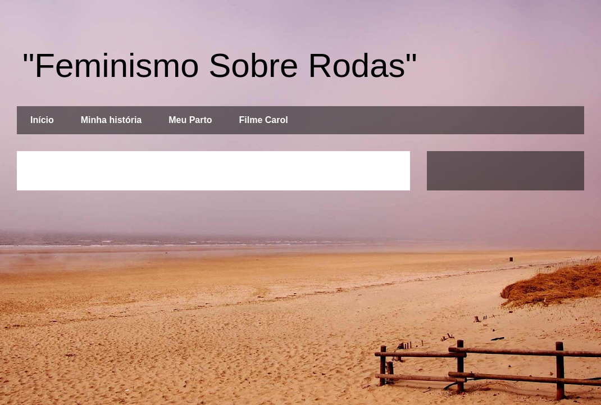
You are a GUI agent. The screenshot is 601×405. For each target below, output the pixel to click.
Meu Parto (190, 120)
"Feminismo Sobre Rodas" (219, 65)
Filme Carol (263, 120)
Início (42, 120)
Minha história (111, 120)
